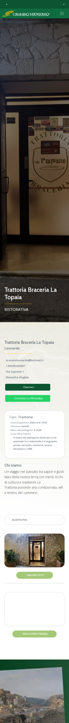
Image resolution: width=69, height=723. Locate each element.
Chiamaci (28, 387)
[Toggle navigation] (62, 13)
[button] (5, 4)
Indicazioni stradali (35, 634)
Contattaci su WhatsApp (28, 398)
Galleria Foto (35, 575)
